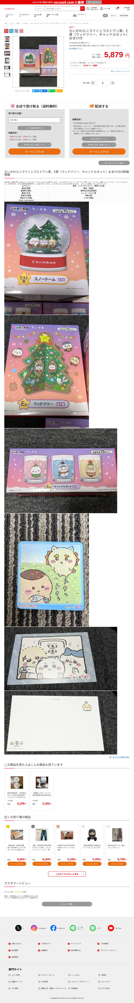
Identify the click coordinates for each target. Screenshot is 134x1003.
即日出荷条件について (99, 138)
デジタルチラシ (24, 15)
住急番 (103, 975)
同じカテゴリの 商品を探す (119, 757)
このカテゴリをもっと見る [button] (67, 874)
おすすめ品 (105, 988)
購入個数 (86, 83)
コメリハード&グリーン (80, 981)
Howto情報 (37, 15)
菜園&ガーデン (17, 981)
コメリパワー (106, 981)
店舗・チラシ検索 (52, 15)
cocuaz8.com (9, 8)
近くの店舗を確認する (34, 128)
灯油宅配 (44, 981)
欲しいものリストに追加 (114, 163)
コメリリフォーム (48, 975)
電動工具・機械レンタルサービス (53, 988)
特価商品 (74, 988)
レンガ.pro (75, 975)
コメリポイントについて (122, 71)
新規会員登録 (124, 15)
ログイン (113, 15)
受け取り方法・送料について (34, 144)
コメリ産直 (15, 975)
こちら (86, 128)
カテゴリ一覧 (10, 15)
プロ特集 (14, 988)
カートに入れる (34, 151)
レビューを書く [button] (67, 904)
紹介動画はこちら (75, 48)
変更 (105, 15)
